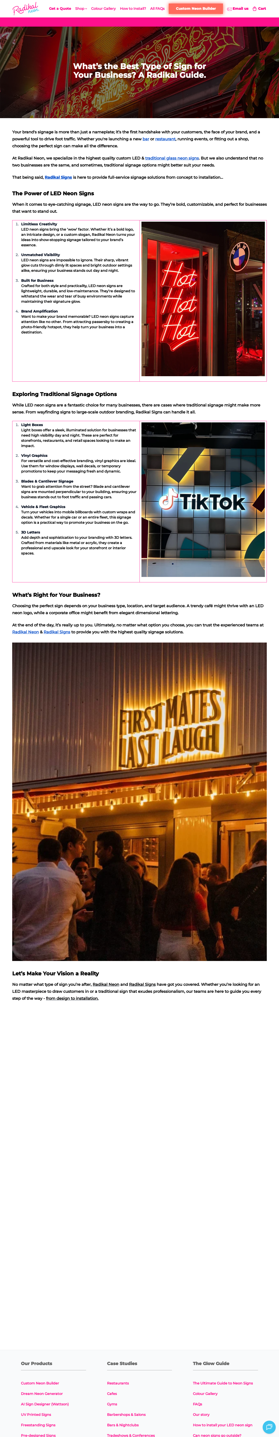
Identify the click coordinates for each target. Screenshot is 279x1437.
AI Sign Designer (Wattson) (45, 1404)
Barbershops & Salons (126, 1415)
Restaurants (118, 1383)
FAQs (197, 1404)
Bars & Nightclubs (123, 1425)
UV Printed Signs (36, 1415)
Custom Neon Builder (40, 1383)
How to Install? (133, 9)
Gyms (112, 1404)
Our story (201, 1415)
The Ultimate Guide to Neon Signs (223, 1383)
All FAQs (157, 9)
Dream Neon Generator (42, 1394)
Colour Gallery (103, 9)
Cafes (112, 1394)
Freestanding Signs (38, 1425)
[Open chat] (269, 1427)
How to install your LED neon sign (222, 1425)
